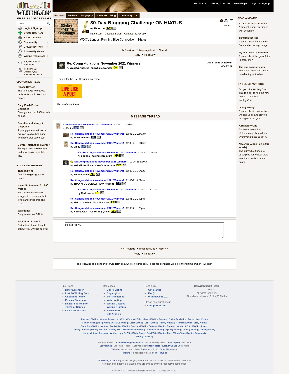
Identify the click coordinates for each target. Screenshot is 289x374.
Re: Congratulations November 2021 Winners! (97, 133)
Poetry (191, 319)
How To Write (125, 333)
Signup (265, 3)
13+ (100, 33)
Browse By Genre (36, 51)
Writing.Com (108, 360)
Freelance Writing (89, 319)
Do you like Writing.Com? (254, 89)
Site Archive (114, 314)
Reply (137, 54)
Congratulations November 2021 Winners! (87, 124)
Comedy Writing (207, 329)
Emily (69, 128)
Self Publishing (115, 296)
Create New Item (33, 33)
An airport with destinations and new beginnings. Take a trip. (33, 152)
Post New (149, 54)
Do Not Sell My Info (76, 303)
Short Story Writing (90, 326)
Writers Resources (109, 319)
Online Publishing (177, 319)
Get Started (201, 3)
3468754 (227, 66)
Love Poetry (202, 319)
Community (36, 42)
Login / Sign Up (33, 28)
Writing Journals (167, 326)
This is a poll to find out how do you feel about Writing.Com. (254, 96)
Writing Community (196, 333)
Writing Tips (165, 333)
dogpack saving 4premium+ (97, 156)
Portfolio (59, 15)
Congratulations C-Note (30, 214)
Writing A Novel (200, 326)
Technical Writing (183, 323)
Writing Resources (36, 56)
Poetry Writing (167, 323)
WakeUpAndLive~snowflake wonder (91, 68)
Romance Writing (155, 329)
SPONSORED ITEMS (28, 81)
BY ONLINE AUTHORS (29, 165)
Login (253, 3)
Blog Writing (104, 323)
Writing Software (149, 326)
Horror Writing (90, 333)
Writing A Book (184, 326)
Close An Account (75, 310)
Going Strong (247, 107)
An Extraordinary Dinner (253, 23)
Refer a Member (74, 289)
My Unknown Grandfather (254, 52)
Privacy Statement (76, 300)
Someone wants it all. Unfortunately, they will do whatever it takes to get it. (253, 133)
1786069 (141, 33)
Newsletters (114, 310)
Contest (128, 33)
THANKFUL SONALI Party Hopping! (94, 183)
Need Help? (240, 3)
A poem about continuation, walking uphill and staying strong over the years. (254, 115)
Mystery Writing (173, 329)
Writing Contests (131, 326)
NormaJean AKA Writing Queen (92, 211)
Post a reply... (144, 230)
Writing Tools (179, 333)
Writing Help (115, 329)
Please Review (26, 87)
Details (227, 25)
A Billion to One (248, 125)
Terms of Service (75, 307)
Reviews (72, 15)
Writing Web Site (99, 329)
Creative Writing (120, 323)
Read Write (152, 333)
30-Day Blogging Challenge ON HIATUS (136, 22)
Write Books (139, 333)
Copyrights (113, 293)
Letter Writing (151, 323)
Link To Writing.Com (77, 293)
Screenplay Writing (108, 333)
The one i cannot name (252, 67)
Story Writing (200, 323)
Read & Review (32, 37)
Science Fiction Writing (134, 329)
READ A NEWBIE (247, 18)
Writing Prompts (116, 307)
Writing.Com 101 (220, 3)
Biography (87, 15)
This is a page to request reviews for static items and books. (32, 94)
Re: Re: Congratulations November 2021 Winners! (107, 152)
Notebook (101, 15)
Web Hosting (114, 300)
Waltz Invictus (82, 137)
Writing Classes (116, 303)
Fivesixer (99, 28)
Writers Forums (127, 319)
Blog (113, 15)
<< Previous (128, 50)
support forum (157, 305)
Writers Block (143, 319)
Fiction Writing (89, 323)
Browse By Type (36, 47)
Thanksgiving (26, 170)
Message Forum (113, 33)
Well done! (24, 210)
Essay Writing (136, 323)
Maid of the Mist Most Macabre (91, 202)
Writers (104, 326)
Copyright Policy (75, 296)
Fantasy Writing (190, 329)
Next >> (163, 50)
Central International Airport (34, 144)
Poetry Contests (82, 329)
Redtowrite (87, 193)
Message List (147, 50)
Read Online (116, 326)
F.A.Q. (151, 293)
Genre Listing (115, 289)
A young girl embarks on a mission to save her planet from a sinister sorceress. (32, 134)
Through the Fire (248, 38)
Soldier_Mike (81, 174)
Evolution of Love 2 (29, 221)
